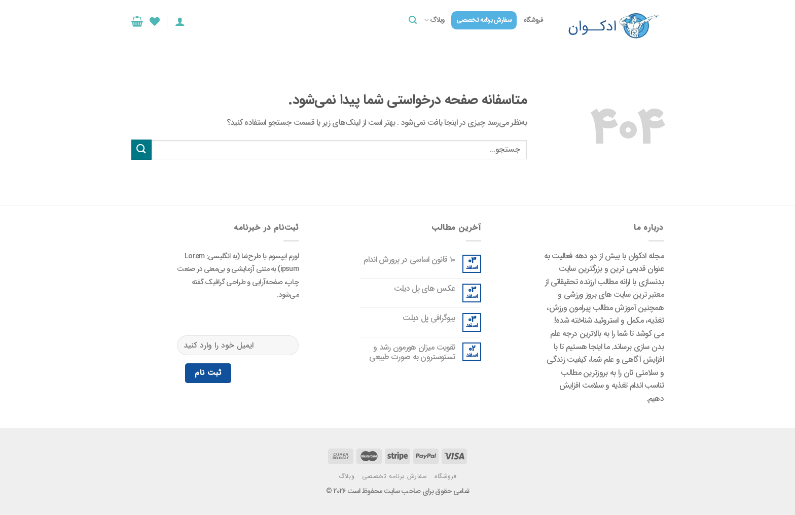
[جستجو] (413, 20)
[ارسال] (141, 149)
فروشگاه (533, 20)
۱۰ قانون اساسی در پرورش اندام (409, 259)
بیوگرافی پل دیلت (429, 318)
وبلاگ (434, 20)
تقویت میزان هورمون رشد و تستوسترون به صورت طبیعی (412, 352)
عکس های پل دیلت (424, 288)
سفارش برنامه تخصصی (483, 20)
